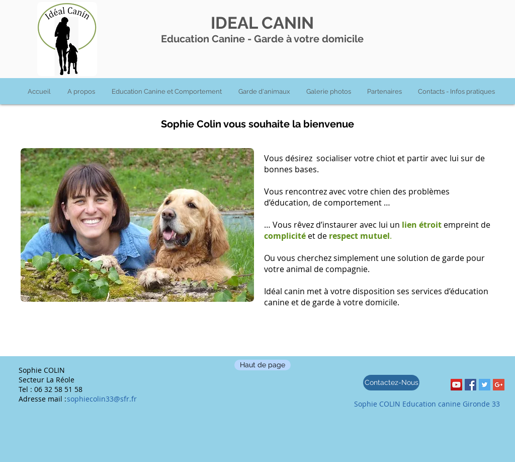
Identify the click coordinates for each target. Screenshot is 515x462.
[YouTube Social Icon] (456, 384)
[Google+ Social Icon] (498, 384)
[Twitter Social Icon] (484, 384)
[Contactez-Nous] (391, 382)
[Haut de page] (262, 365)
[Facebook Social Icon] (470, 384)
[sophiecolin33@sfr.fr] (107, 398)
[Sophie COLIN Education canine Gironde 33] (427, 404)
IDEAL (234, 23)
